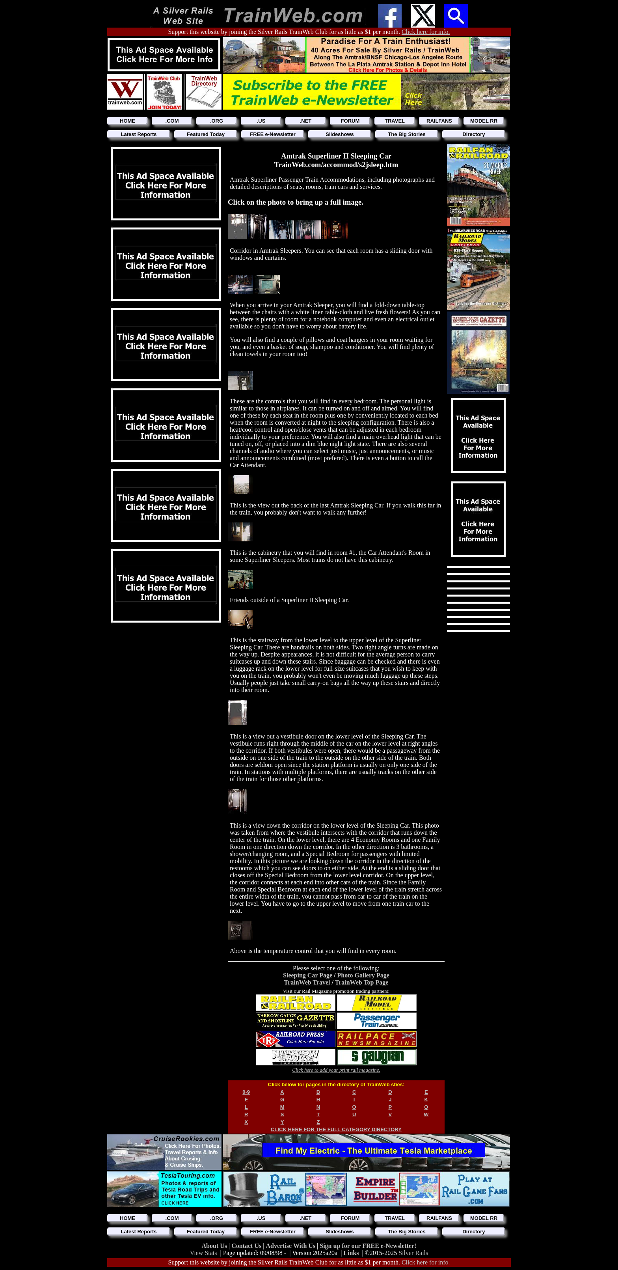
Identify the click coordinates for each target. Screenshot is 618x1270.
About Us (215, 1245)
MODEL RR (483, 121)
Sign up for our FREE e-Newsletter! (368, 1245)
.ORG (216, 121)
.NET (306, 121)
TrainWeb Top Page (362, 982)
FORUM (350, 121)
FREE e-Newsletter (273, 134)
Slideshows (340, 134)
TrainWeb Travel (307, 982)
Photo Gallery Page (363, 975)
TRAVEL (395, 121)
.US (261, 121)
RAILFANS (439, 121)
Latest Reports (138, 134)
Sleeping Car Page (307, 975)
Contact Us (247, 1245)
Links (351, 1252)
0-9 (246, 1092)
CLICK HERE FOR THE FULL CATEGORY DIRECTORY (336, 1129)
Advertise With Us (291, 1245)
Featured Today (206, 134)
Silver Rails (413, 1252)
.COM (172, 121)
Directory (473, 134)
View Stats (203, 1252)
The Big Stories (406, 134)
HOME (127, 121)
